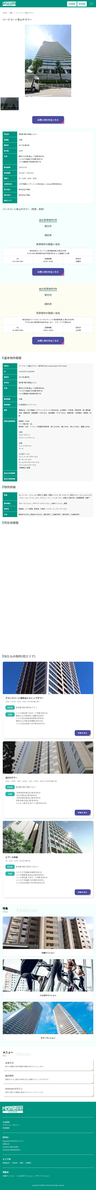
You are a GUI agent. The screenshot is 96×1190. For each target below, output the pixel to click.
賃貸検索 (82, 4)
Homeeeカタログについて (13, 1141)
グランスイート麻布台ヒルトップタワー (24, 698)
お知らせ (6, 1144)
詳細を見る (82, 733)
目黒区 (28, 1163)
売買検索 (71, 4)
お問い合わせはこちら (48, 119)
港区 (21, 1163)
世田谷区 (6, 1163)
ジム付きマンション (48, 995)
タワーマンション (48, 1038)
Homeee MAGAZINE (10, 1147)
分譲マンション (48, 952)
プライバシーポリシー (11, 1125)
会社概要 (6, 1122)
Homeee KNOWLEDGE (11, 1149)
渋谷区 (14, 1163)
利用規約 (6, 1128)
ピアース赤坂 (11, 857)
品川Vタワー (11, 777)
